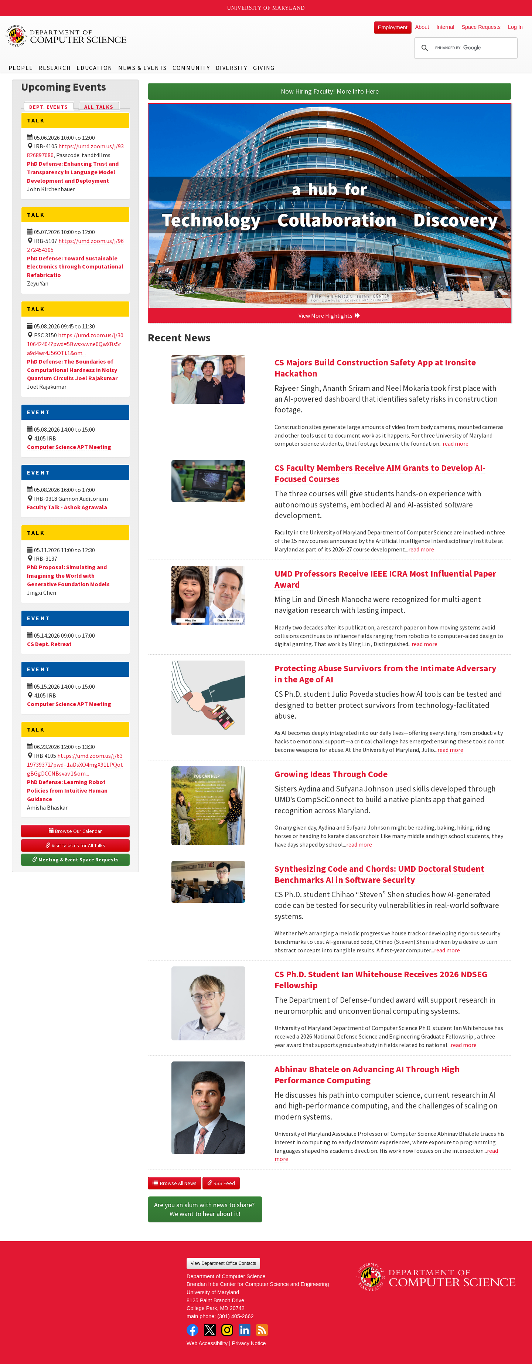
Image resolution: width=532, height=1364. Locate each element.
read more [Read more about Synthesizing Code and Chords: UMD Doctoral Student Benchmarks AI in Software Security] (447, 950)
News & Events (142, 67)
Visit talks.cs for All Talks (75, 845)
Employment (392, 27)
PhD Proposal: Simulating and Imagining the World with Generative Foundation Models (68, 575)
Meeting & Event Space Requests (75, 859)
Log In (515, 27)
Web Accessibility (207, 1343)
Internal (445, 27)
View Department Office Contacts (223, 1263)
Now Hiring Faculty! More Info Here (330, 91)
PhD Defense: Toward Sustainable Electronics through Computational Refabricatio (75, 266)
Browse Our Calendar (75, 831)
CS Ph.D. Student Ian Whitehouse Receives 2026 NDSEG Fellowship (380, 979)
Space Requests (481, 27)
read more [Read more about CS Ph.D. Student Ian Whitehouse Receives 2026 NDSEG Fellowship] (464, 1045)
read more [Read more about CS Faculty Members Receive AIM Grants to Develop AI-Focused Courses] (421, 549)
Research (54, 67)
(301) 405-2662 (235, 1316)
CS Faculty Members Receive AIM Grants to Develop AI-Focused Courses (379, 473)
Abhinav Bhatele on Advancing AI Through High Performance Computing (367, 1074)
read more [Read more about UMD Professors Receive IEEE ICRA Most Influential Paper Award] (424, 644)
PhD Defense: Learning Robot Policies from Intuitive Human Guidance (67, 790)
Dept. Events (51, 106)
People (20, 67)
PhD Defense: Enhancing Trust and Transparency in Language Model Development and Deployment (73, 172)
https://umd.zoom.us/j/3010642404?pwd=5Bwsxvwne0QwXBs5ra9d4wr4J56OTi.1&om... (75, 344)
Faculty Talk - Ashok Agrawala (67, 507)
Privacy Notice (249, 1343)
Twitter (210, 1330)
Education (94, 67)
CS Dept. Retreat (49, 644)
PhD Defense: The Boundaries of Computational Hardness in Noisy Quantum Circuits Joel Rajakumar (72, 370)
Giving (264, 67)
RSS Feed (221, 1183)
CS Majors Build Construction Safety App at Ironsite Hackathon (375, 368)
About (422, 27)
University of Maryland (266, 8)
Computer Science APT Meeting (69, 446)
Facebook (192, 1330)
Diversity (232, 67)
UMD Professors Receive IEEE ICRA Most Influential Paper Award (385, 579)
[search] (464, 48)
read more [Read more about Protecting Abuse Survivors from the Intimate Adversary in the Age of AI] (450, 749)
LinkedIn (244, 1330)
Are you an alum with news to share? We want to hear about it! (205, 1209)
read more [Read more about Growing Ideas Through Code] (359, 844)
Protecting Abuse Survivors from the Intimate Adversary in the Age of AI (385, 673)
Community (191, 67)
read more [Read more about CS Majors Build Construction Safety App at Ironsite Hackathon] (455, 443)
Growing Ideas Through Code (331, 774)
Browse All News (175, 1183)
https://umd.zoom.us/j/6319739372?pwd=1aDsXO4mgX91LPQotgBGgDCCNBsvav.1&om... (75, 764)
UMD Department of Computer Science (66, 36)
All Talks (98, 107)
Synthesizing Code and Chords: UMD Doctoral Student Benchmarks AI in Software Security (379, 874)
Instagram (227, 1330)
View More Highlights (330, 315)
